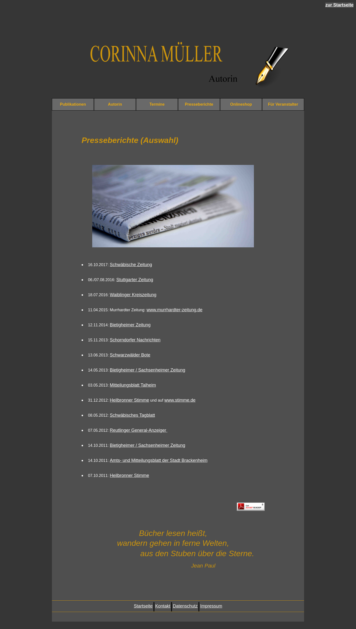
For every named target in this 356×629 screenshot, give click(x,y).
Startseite (143, 606)
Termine (156, 104)
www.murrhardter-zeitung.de (174, 309)
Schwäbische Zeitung (131, 264)
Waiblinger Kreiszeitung (133, 294)
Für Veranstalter (283, 104)
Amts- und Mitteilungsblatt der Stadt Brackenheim (158, 460)
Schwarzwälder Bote (130, 355)
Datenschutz (185, 606)
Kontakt (162, 606)
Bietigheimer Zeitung (130, 324)
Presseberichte (199, 104)
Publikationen (73, 104)
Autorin (115, 104)
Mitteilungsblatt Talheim (133, 385)
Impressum (211, 606)
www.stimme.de (180, 400)
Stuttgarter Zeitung (134, 279)
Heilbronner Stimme (129, 400)
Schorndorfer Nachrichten (135, 339)
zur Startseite (339, 4)
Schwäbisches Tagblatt (132, 415)
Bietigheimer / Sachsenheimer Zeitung (147, 370)
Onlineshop (241, 104)
